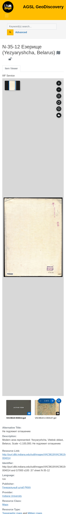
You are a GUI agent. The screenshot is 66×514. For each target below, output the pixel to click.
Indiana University (12, 496)
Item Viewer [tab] (11, 68)
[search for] (32, 26)
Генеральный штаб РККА (16, 487)
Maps (5, 504)
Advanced (21, 32)
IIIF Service (8, 75)
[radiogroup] (33, 409)
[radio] (18, 410)
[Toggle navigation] (6, 16)
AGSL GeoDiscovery (8, 8)
